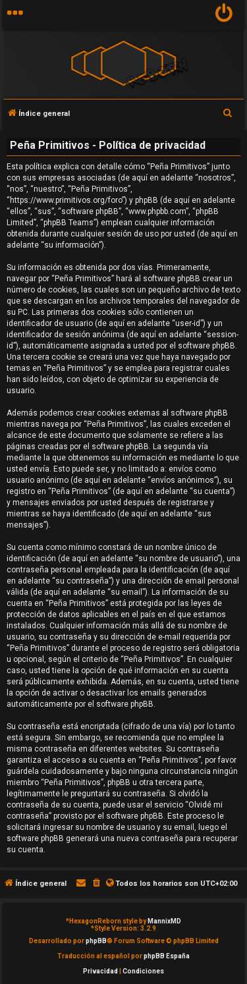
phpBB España (167, 956)
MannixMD (164, 921)
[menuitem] (224, 14)
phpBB (96, 940)
